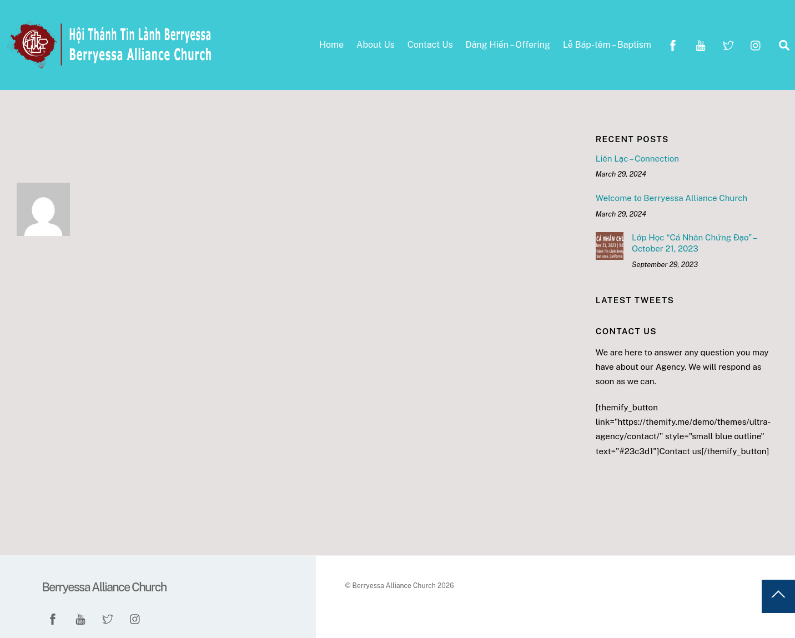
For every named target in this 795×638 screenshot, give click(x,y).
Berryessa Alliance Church (393, 585)
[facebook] (673, 44)
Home (331, 44)
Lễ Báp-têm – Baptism (607, 44)
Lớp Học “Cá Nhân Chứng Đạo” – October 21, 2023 (694, 243)
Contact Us (430, 44)
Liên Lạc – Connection (637, 158)
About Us (375, 44)
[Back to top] (778, 596)
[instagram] (756, 44)
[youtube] (701, 44)
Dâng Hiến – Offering (508, 44)
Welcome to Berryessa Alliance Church (671, 198)
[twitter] (728, 44)
